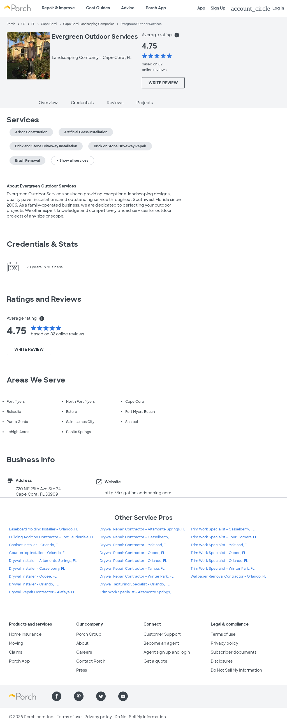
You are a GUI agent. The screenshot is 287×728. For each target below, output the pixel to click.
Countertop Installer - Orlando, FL (37, 553)
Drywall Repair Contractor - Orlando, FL (133, 560)
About (82, 643)
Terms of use (223, 634)
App (201, 8)
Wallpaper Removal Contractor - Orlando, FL (228, 576)
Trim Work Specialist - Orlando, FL (219, 560)
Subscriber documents (233, 652)
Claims (15, 652)
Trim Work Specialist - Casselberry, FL (222, 529)
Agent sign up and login (167, 652)
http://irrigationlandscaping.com (138, 492)
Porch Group (88, 634)
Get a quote (155, 661)
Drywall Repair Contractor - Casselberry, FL (136, 537)
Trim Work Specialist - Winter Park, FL (222, 568)
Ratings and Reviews (44, 299)
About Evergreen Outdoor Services (41, 186)
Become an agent (161, 643)
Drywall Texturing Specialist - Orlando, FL (135, 584)
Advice (128, 7)
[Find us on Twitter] (101, 696)
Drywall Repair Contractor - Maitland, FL (134, 545)
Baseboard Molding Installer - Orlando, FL (43, 529)
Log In (257, 8)
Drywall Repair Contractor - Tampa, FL (132, 568)
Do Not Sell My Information (236, 670)
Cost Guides (98, 7)
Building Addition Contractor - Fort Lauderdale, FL (51, 537)
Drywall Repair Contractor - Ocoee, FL (132, 553)
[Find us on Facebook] (56, 696)
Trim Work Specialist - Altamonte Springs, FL (137, 592)
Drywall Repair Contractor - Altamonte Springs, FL (142, 529)
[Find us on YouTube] (123, 696)
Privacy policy (224, 643)
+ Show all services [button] (72, 160)
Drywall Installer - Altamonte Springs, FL (43, 560)
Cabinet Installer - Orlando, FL (34, 545)
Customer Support (162, 634)
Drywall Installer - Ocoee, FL (33, 576)
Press (81, 670)
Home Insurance (25, 634)
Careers (84, 652)
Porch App (156, 7)
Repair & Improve (58, 7)
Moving (16, 643)
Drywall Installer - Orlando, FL (34, 584)
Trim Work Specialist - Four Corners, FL (224, 537)
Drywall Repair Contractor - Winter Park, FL (136, 576)
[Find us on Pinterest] (79, 696)
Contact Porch (90, 661)
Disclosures (222, 661)
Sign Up (218, 8)
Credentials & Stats (42, 244)
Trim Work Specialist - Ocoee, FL (218, 553)
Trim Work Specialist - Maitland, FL (220, 545)
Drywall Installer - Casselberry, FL (37, 568)
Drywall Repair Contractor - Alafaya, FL (42, 592)
